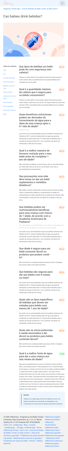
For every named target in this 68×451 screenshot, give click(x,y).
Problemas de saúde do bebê (16, 441)
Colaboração (10, 427)
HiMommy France (52, 430)
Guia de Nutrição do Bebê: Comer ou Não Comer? (40, 9)
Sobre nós (8, 425)
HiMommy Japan (52, 443)
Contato (32, 425)
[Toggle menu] (62, 3)
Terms (39, 427)
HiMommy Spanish (53, 433)
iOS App (20, 427)
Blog (26, 425)
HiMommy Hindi (53, 438)
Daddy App (17, 425)
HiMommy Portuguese (54, 435)
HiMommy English (52, 417)
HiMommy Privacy (11, 430)
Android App (30, 427)
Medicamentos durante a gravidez (27, 438)
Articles (32, 441)
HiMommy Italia (51, 427)
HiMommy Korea (52, 446)
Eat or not (24, 430)
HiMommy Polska (52, 419)
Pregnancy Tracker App (11, 9)
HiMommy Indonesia (53, 441)
